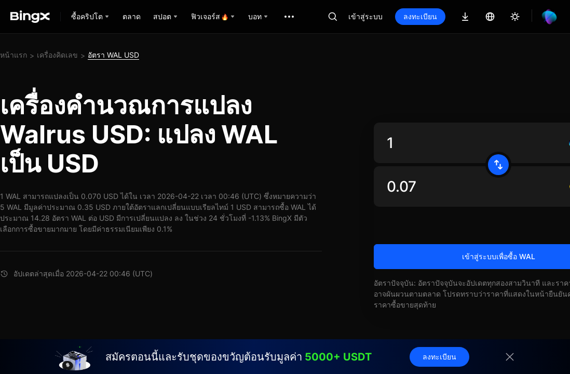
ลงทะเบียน (420, 16)
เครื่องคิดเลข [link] (57, 54)
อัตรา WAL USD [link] (113, 54)
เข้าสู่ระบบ (365, 16)
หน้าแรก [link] (13, 54)
